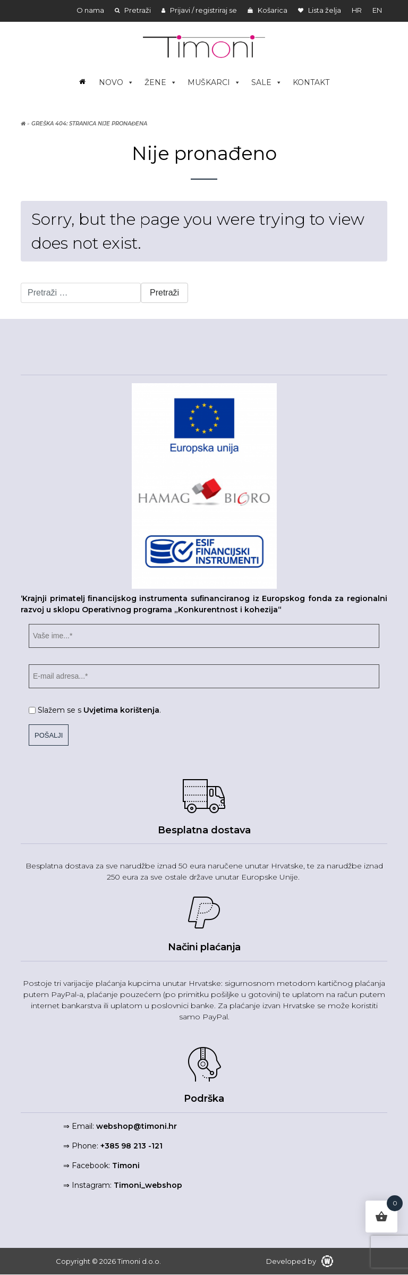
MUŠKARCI (214, 82)
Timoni (126, 1165)
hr (357, 10)
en (377, 10)
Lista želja (319, 10)
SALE (266, 82)
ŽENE (160, 82)
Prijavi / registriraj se (199, 10)
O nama (90, 10)
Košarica (267, 10)
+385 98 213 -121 (131, 1146)
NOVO (116, 82)
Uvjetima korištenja (121, 710)
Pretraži (133, 10)
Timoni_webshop (148, 1185)
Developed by (299, 1261)
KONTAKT (311, 82)
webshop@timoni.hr (136, 1126)
